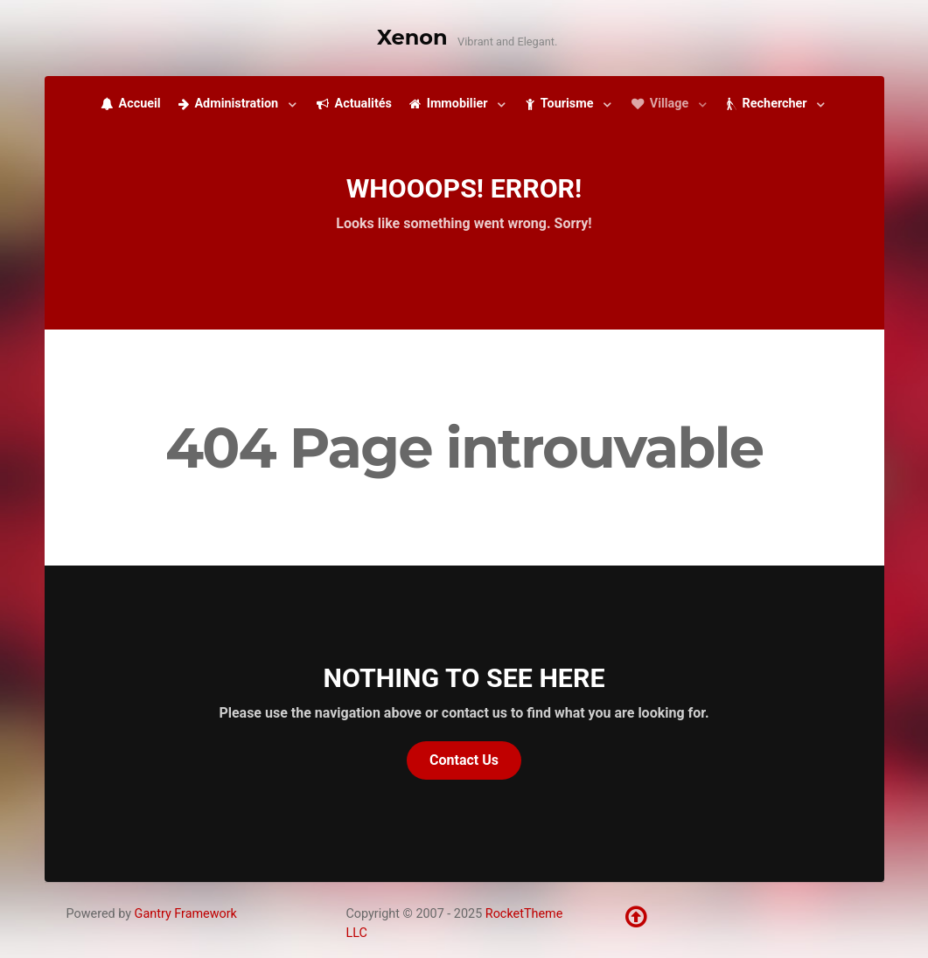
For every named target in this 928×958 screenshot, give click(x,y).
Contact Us (464, 760)
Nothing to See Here (464, 678)
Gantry (186, 913)
